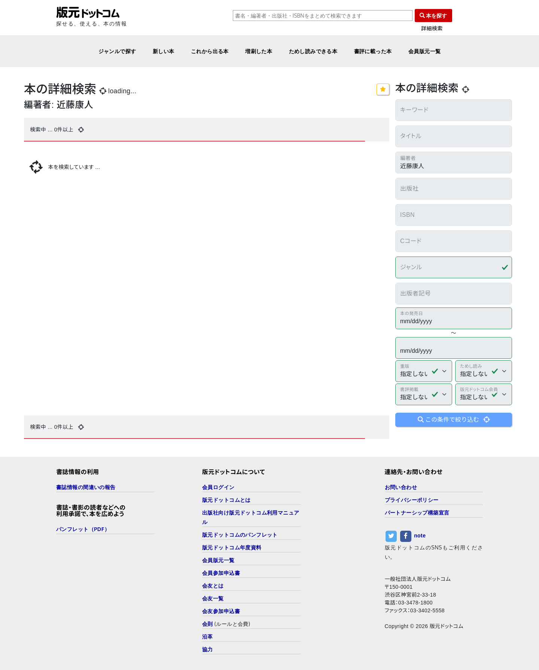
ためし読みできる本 (313, 51)
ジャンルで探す (117, 51)
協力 (207, 649)
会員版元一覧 (424, 51)
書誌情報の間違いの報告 (86, 487)
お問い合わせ (401, 487)
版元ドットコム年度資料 (232, 547)
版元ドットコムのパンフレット (240, 534)
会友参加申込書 (221, 611)
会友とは (213, 585)
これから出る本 (210, 51)
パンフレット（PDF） (83, 529)
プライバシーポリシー (412, 500)
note (420, 536)
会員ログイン (218, 487)
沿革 (207, 636)
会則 (207, 624)
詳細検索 (432, 28)
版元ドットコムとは (226, 500)
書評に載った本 (373, 51)
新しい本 (163, 51)
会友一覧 (213, 598)
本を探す (433, 15)
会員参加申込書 (221, 573)
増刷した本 (258, 51)
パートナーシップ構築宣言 (417, 512)
